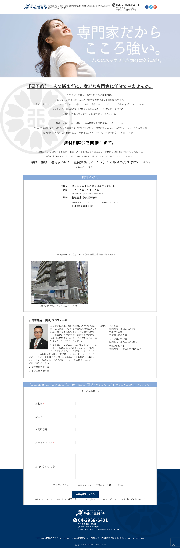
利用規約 (125, 499)
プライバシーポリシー (107, 499)
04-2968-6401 (128, 4)
